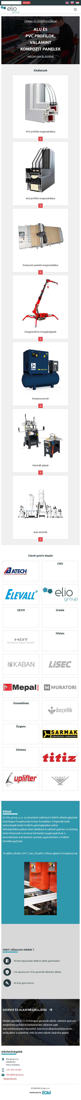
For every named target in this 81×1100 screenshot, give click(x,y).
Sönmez (21, 749)
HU (77, 3)
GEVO (21, 610)
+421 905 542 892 (13, 1070)
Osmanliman (21, 703)
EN (67, 3)
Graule (60, 610)
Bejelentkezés (10, 1079)
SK (72, 3)
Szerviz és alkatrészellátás (25, 1009)
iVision (60, 633)
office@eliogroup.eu (15, 1075)
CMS (60, 563)
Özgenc (21, 726)
